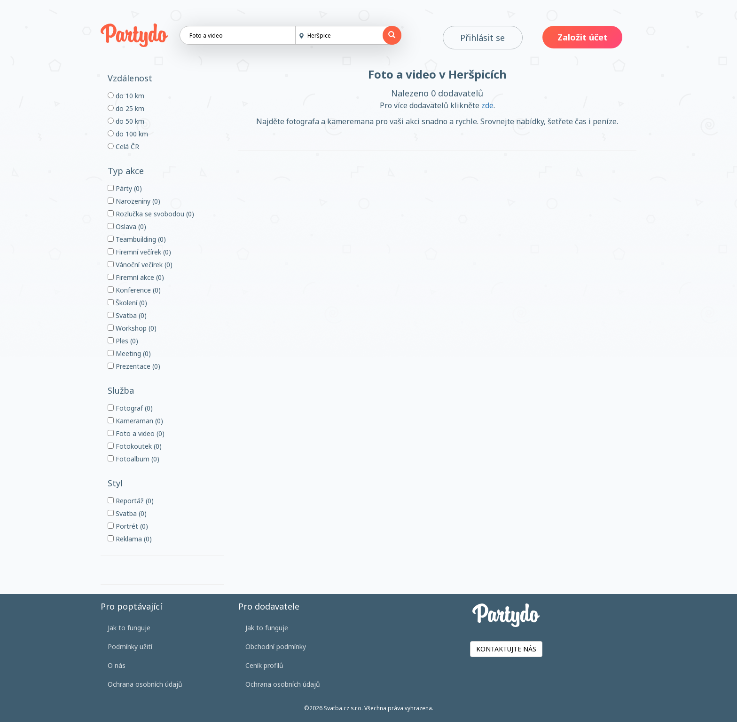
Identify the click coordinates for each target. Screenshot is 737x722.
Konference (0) (134, 290)
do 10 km (126, 95)
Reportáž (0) (131, 500)
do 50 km (126, 121)
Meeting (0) (129, 353)
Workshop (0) (132, 328)
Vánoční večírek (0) (140, 264)
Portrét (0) (128, 526)
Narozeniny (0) (134, 201)
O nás (116, 665)
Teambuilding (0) (137, 239)
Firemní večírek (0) (139, 251)
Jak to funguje (129, 627)
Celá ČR (123, 146)
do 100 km (128, 133)
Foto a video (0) (136, 433)
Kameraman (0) (135, 420)
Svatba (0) (127, 315)
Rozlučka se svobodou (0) (151, 213)
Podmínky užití (130, 646)
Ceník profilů (264, 665)
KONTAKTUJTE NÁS (506, 648)
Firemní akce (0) (136, 277)
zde (487, 105)
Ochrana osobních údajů (145, 684)
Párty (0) (125, 188)
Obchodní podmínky (275, 646)
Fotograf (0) (130, 408)
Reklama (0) (130, 538)
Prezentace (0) (134, 366)
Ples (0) (123, 340)
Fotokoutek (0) (135, 446)
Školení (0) (127, 302)
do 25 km (126, 108)
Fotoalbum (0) (133, 458)
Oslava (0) (127, 226)
